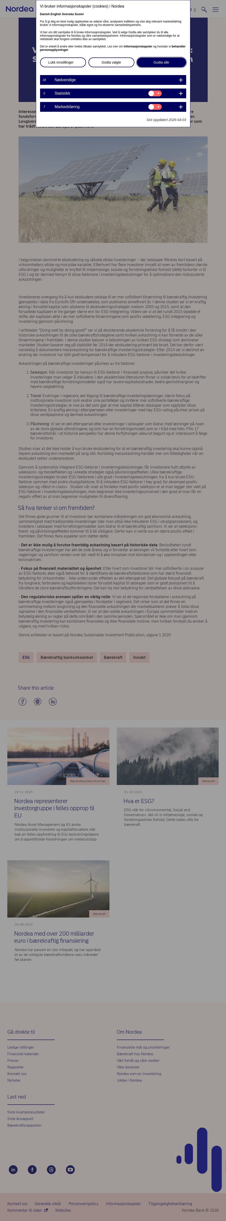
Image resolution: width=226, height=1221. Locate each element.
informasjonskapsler (138, 46)
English (56, 14)
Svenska (68, 14)
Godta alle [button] (161, 62)
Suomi (79, 14)
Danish (45, 14)
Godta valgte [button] (111, 62)
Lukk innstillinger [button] (61, 62)
